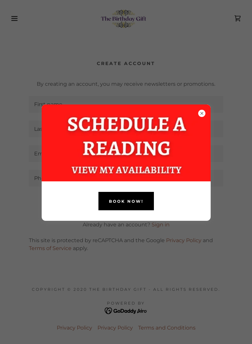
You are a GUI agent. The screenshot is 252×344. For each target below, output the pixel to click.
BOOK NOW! (126, 201)
